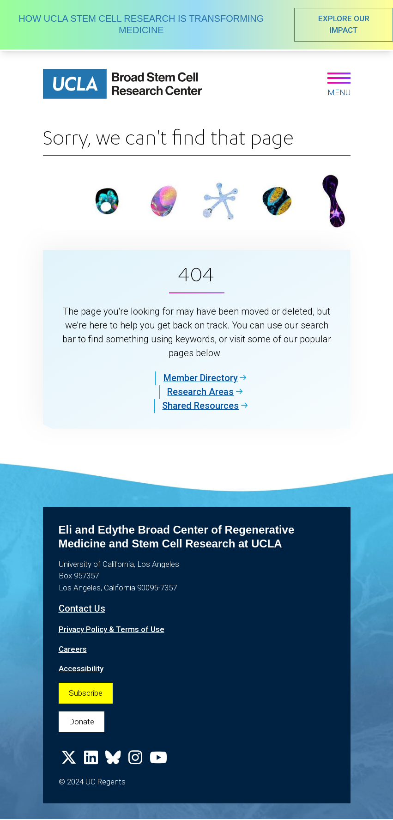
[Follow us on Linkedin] (91, 760)
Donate (81, 721)
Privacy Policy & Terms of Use (112, 629)
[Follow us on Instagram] (135, 760)
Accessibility (81, 668)
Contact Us (82, 608)
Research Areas (201, 392)
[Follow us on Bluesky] (113, 760)
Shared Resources (201, 406)
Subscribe (86, 692)
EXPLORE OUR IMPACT (343, 24)
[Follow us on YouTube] (158, 760)
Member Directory (200, 378)
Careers (73, 648)
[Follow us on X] (69, 760)
